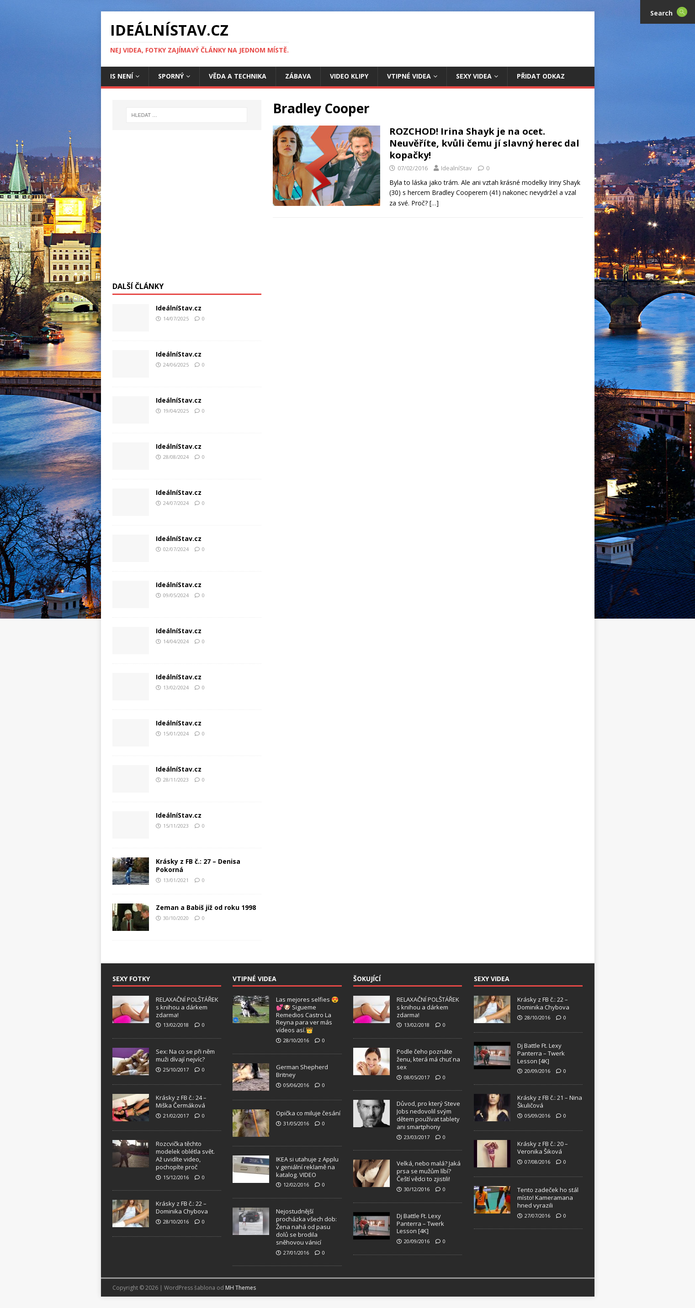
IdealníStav (456, 168)
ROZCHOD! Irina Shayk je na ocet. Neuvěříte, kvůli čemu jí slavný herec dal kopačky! (484, 143)
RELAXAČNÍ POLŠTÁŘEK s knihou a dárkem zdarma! (187, 1007)
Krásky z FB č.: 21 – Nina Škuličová (549, 1101)
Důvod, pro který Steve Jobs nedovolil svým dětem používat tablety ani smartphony (428, 1115)
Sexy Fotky (131, 978)
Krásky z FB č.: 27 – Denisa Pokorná (198, 865)
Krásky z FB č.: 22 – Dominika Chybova (182, 1207)
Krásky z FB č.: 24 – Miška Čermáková (181, 1101)
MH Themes (240, 1288)
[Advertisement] (186, 210)
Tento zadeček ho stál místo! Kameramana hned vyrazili (547, 1197)
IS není (121, 76)
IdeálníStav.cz (179, 308)
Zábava (298, 76)
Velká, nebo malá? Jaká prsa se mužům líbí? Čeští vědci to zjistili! (429, 1171)
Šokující (367, 978)
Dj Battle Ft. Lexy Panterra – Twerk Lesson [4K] (420, 1223)
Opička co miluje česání (308, 1113)
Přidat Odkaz (541, 76)
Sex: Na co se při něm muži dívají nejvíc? (185, 1055)
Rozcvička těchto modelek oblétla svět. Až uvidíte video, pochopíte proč (185, 1155)
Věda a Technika (237, 76)
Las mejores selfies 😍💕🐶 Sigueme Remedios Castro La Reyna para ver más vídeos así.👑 (307, 1015)
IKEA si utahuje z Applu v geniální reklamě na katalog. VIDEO (307, 1167)
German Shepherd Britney (302, 1071)
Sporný (171, 76)
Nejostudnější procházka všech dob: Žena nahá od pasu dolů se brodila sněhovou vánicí (306, 1226)
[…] (434, 203)
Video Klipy (349, 76)
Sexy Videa (474, 76)
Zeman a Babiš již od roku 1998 (206, 907)
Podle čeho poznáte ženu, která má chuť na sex (428, 1059)
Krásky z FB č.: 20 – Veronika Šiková (542, 1148)
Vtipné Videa (409, 76)
